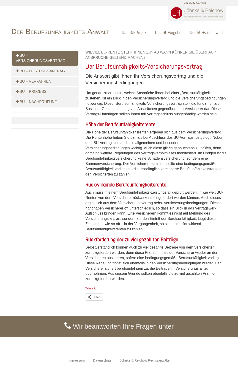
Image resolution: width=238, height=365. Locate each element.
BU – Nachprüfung (36, 102)
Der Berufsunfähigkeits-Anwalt (60, 31)
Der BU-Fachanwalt (206, 32)
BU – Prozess (31, 91)
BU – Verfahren (33, 81)
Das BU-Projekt (135, 32)
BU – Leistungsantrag (40, 71)
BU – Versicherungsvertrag (41, 58)
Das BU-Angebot (169, 32)
